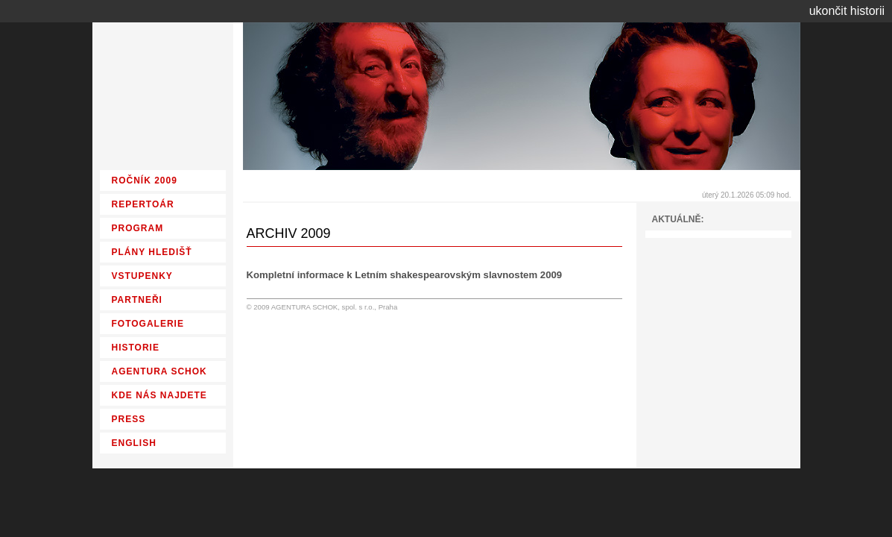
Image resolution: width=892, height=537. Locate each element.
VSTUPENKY (142, 276)
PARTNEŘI (137, 300)
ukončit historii (847, 10)
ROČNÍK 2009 (144, 180)
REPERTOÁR (143, 204)
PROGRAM (138, 228)
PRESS (129, 419)
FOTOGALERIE (148, 323)
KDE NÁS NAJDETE (159, 395)
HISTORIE (135, 347)
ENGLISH (134, 443)
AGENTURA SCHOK (159, 371)
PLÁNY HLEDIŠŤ (152, 252)
